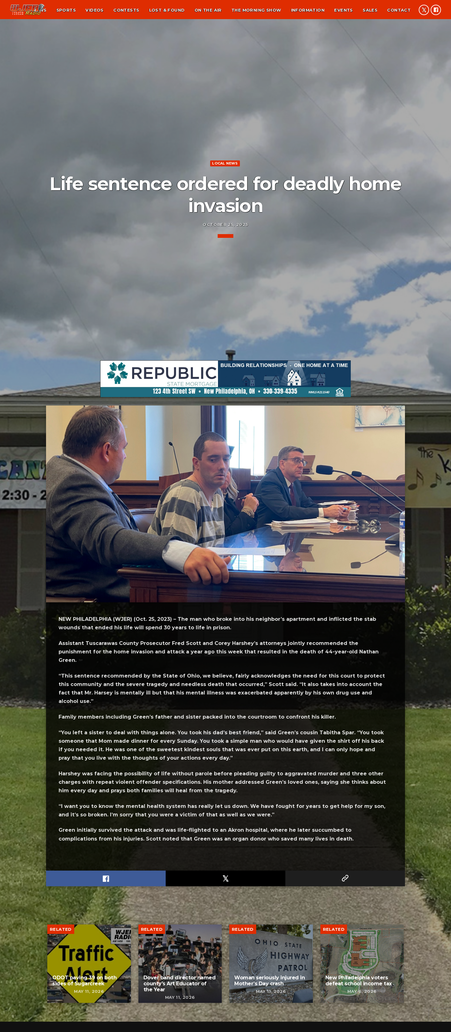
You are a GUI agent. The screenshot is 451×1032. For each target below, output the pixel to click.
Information (307, 10)
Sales (370, 10)
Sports (66, 10)
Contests (126, 10)
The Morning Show (256, 10)
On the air (208, 10)
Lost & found (167, 10)
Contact (399, 10)
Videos (94, 10)
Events (343, 10)
